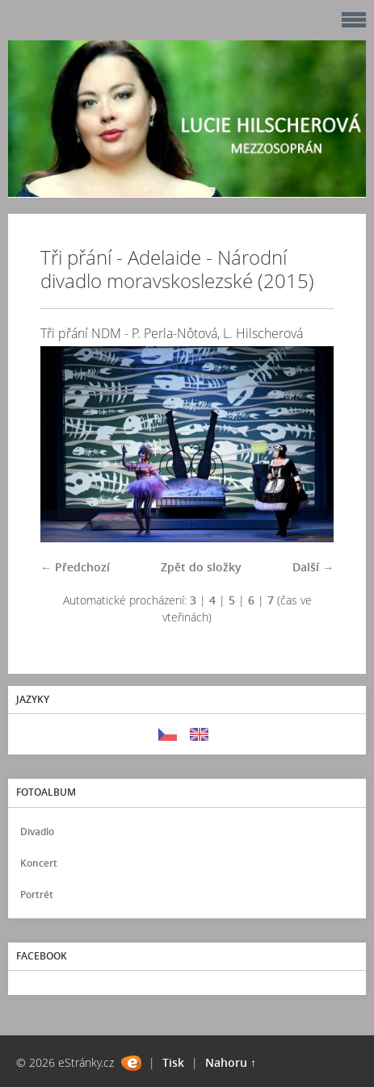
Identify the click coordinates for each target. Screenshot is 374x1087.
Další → (313, 567)
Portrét (36, 894)
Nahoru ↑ (230, 1062)
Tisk (173, 1062)
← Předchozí (75, 567)
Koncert (38, 863)
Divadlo (37, 831)
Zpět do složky (201, 567)
